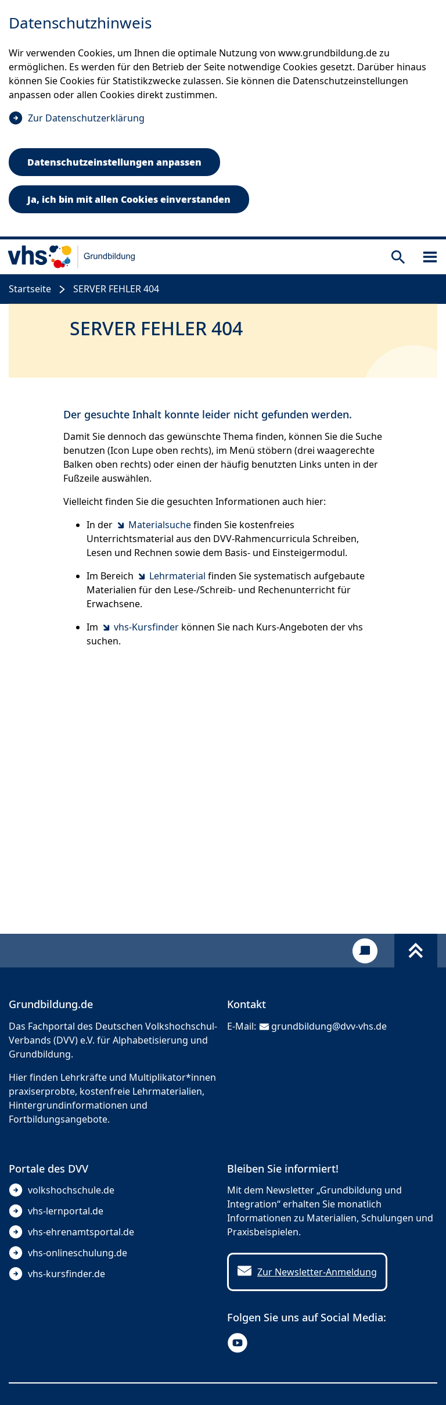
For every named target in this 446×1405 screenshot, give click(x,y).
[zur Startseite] (71, 257)
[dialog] (223, 119)
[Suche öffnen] (398, 257)
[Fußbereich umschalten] (415, 950)
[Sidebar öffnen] (430, 257)
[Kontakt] (365, 951)
